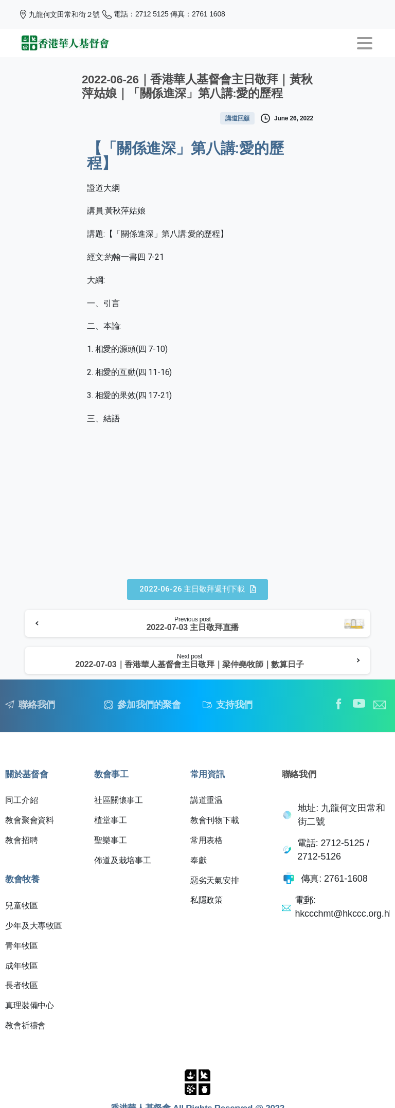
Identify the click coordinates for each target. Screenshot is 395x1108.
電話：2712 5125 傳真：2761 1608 (163, 14)
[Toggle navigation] (364, 43)
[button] (197, 589)
